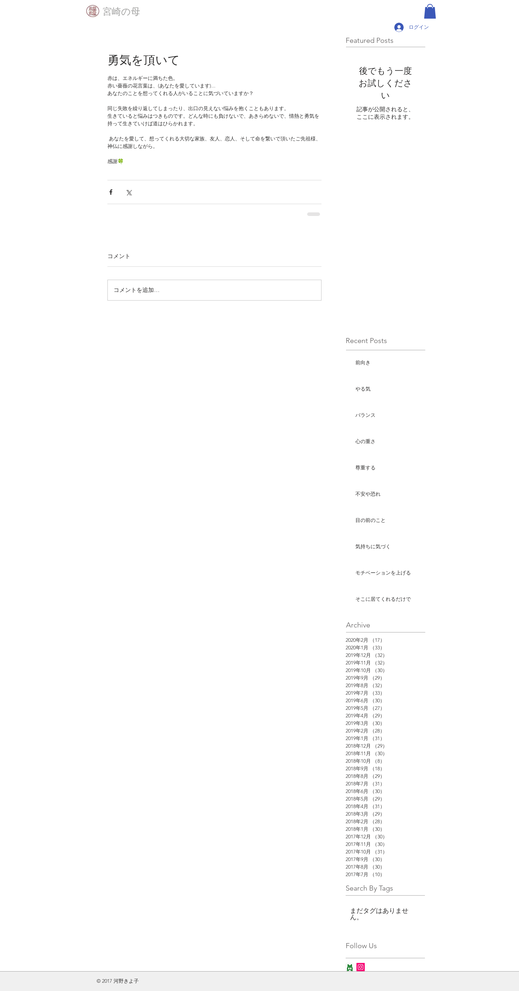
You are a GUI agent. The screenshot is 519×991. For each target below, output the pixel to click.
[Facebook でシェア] (110, 192)
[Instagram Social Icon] (360, 967)
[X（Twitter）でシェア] (128, 192)
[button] (430, 11)
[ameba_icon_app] (350, 967)
